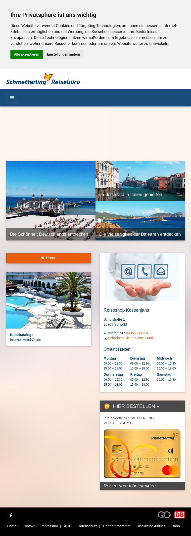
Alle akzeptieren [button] (26, 54)
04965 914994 (137, 333)
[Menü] (12, 98)
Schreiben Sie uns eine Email (130, 338)
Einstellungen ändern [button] (63, 54)
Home (48, 258)
